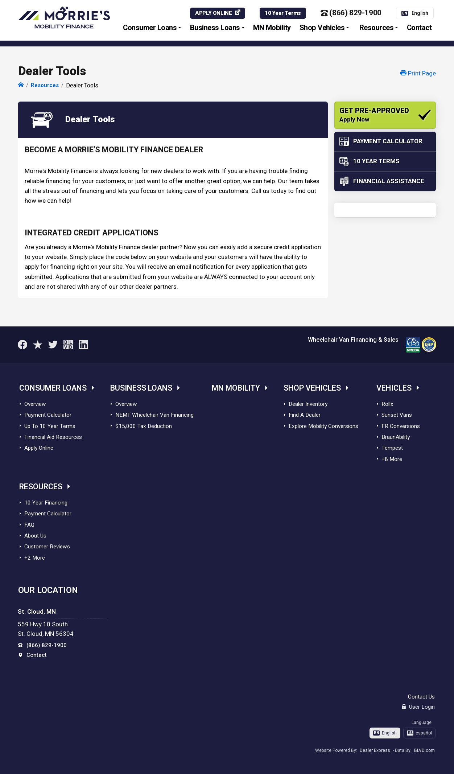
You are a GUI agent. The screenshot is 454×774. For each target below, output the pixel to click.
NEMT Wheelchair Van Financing (154, 415)
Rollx (387, 404)
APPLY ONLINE (213, 13)
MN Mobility (272, 28)
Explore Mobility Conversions (323, 426)
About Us (35, 536)
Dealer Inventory (308, 404)
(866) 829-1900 (351, 13)
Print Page (418, 73)
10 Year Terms (283, 13)
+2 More (34, 558)
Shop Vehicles (322, 28)
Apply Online (38, 448)
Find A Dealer (305, 415)
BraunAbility (395, 437)
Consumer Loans (150, 28)
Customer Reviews (47, 547)
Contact (419, 28)
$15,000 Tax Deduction (143, 426)
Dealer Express (375, 750)
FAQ (29, 525)
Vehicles (394, 388)
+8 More (391, 459)
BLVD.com (424, 750)
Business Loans (215, 28)
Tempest (392, 448)
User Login (418, 707)
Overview (35, 404)
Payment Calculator (47, 415)
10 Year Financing (45, 503)
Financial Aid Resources (53, 437)
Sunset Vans (396, 415)
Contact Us (421, 697)
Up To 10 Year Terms (49, 426)
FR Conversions (400, 426)
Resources (376, 28)
